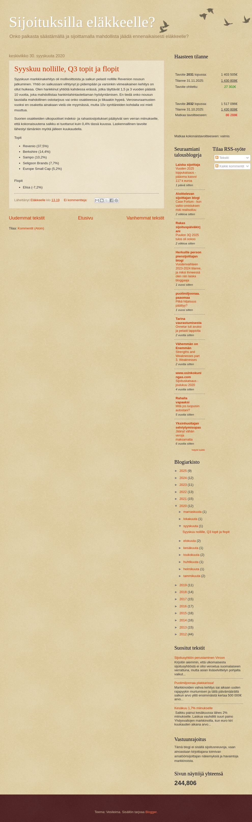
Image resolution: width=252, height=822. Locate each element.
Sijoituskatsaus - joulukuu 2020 (187, 383)
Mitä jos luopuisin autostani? (188, 408)
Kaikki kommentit (229, 166)
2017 (183, 599)
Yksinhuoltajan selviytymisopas (188, 425)
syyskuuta (191, 526)
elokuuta (190, 541)
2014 (183, 620)
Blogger (151, 812)
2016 (183, 606)
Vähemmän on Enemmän (187, 346)
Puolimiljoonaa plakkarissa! (194, 683)
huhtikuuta (191, 562)
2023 (183, 485)
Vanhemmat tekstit (145, 218)
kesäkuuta (191, 548)
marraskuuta (192, 512)
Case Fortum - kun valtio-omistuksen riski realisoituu (188, 206)
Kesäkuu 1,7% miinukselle (193, 708)
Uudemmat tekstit (27, 218)
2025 (183, 471)
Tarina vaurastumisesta (189, 321)
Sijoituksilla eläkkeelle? (82, 21)
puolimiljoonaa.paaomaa (188, 295)
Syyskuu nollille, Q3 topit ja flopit (66, 68)
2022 (183, 492)
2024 (183, 478)
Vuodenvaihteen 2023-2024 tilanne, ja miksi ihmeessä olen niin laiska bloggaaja (188, 272)
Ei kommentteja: (76, 200)
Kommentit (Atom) (31, 228)
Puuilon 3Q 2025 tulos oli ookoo (187, 237)
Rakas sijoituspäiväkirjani (188, 227)
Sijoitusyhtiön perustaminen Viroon (199, 658)
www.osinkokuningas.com (188, 375)
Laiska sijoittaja (188, 165)
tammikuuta (192, 576)
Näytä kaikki (198, 449)
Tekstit (222, 158)
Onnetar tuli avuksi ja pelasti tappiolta (188, 329)
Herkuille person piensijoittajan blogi (188, 256)
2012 (183, 634)
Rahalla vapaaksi (182, 400)
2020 (183, 506)
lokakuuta (190, 519)
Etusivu (85, 218)
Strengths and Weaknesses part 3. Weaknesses (188, 356)
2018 (183, 592)
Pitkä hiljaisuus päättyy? (186, 303)
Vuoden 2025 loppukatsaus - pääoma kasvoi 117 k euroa (186, 175)
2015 (183, 613)
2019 (183, 585)
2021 (183, 499)
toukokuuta (191, 555)
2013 (183, 627)
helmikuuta (191, 569)
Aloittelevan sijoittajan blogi (188, 196)
